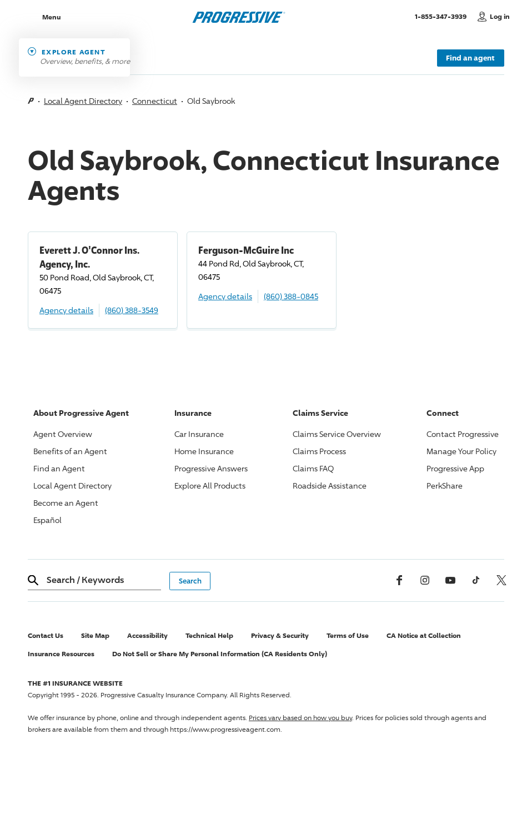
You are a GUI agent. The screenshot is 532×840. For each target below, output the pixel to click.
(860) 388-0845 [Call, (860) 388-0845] (291, 296)
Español (47, 520)
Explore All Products (209, 485)
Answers (211, 468)
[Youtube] (450, 580)
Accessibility (147, 635)
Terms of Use (348, 635)
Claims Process (319, 451)
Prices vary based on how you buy (300, 717)
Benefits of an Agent (70, 451)
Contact (462, 434)
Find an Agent (59, 468)
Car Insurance (199, 434)
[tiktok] (476, 580)
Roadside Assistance (330, 485)
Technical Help (209, 635)
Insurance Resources (61, 654)
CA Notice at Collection (424, 635)
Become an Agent (65, 502)
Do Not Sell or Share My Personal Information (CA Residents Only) (219, 654)
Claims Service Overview (337, 434)
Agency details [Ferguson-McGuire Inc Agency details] (225, 296)
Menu (51, 17)
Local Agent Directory (83, 100)
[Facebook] (399, 580)
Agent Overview (62, 434)
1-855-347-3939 (443, 16)
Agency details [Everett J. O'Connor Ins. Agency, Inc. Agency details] (66, 310)
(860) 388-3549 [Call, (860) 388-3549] (131, 310)
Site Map (95, 635)
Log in (500, 16)
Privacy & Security (280, 635)
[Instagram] (424, 580)
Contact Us (45, 635)
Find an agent (470, 57)
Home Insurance (204, 451)
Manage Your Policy (461, 451)
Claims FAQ (313, 468)
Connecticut (154, 100)
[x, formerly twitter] (501, 580)
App (455, 468)
